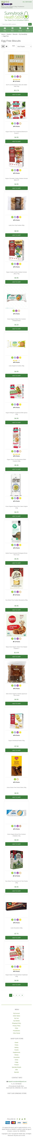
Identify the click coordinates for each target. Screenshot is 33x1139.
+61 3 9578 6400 (27, 2)
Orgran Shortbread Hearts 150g (16, 740)
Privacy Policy (16, 1025)
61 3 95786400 (17, 1084)
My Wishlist (16, 1020)
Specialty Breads (16, 1067)
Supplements (16, 1052)
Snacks (17, 1050)
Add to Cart (16, 94)
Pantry (16, 1045)
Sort (13, 46)
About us (3, 6)
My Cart (16, 1018)
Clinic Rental (16, 1033)
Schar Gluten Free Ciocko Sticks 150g (16, 787)
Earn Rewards (10, 6)
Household (16, 1057)
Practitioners (21, 6)
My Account (16, 1013)
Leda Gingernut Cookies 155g (16, 365)
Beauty (16, 1055)
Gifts (16, 1069)
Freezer (16, 1064)
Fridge (16, 1062)
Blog (16, 6)
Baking (16, 1047)
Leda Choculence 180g (16, 928)
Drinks (16, 1060)
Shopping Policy (16, 1023)
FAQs (16, 1028)
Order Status (16, 1016)
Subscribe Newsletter (7, 7)
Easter (16, 1042)
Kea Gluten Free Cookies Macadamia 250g (16, 600)
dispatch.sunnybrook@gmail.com (17, 1081)
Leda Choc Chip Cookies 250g (16, 225)
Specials (16, 1072)
